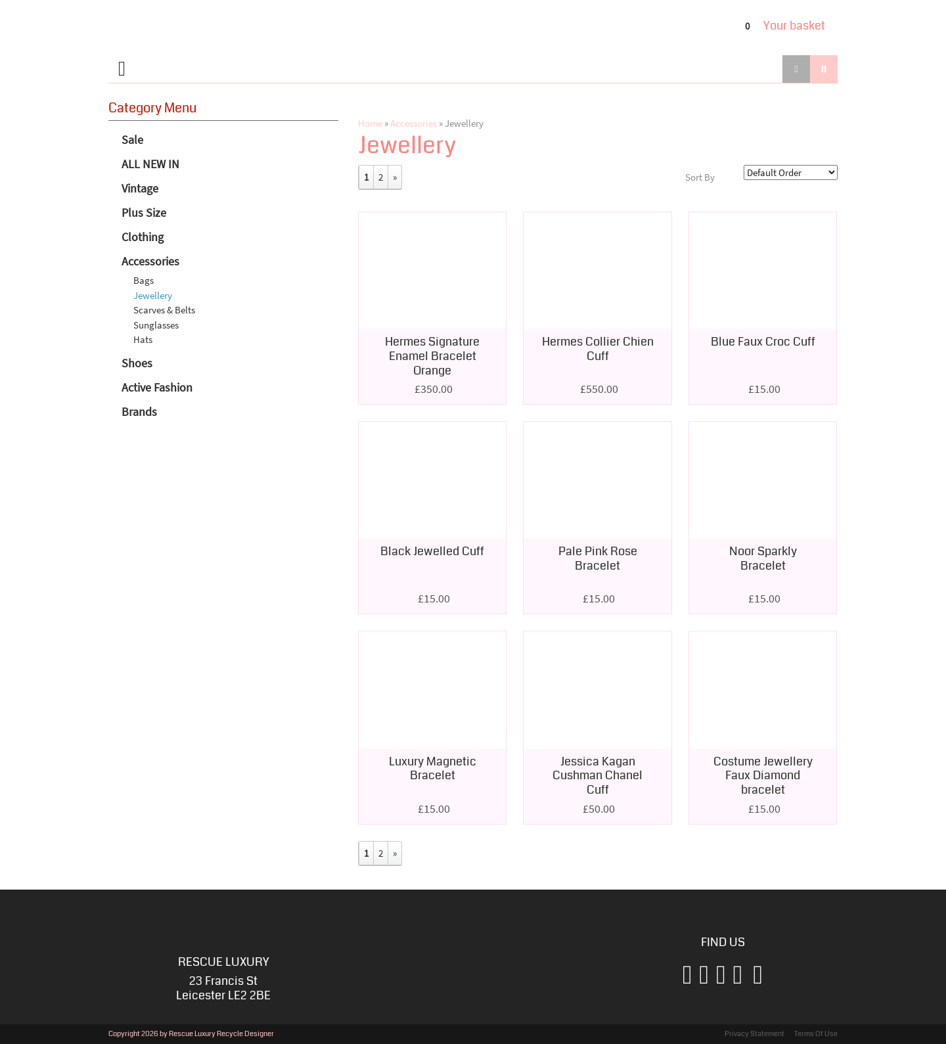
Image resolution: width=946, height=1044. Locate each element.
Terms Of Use (816, 1034)
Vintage (140, 188)
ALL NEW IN (150, 163)
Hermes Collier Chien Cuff (598, 349)
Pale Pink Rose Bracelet (597, 558)
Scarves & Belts (164, 310)
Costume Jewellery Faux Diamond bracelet (763, 775)
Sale (132, 139)
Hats (142, 339)
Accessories (150, 261)
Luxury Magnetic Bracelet (432, 768)
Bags (143, 280)
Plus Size (144, 212)
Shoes (137, 363)
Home (370, 123)
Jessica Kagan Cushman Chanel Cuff (597, 775)
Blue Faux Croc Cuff (763, 341)
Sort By (700, 177)
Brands (139, 411)
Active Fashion (157, 387)
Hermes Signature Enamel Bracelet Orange (432, 355)
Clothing (143, 236)
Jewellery (152, 295)
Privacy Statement (754, 1034)
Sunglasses (156, 325)
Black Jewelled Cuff (432, 551)
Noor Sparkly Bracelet (763, 558)
